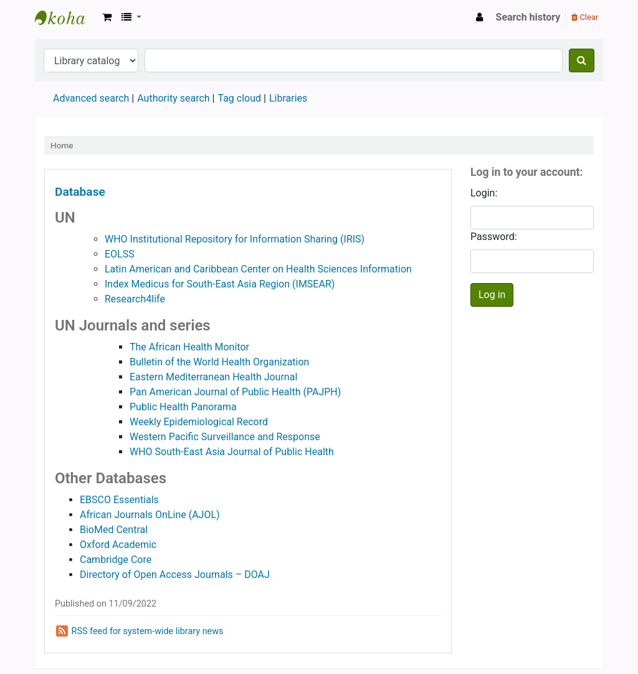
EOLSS (120, 254)
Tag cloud (239, 98)
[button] (107, 17)
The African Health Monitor (189, 347)
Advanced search (91, 98)
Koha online (66, 17)
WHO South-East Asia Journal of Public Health (232, 452)
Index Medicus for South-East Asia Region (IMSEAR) (220, 284)
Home (62, 145)
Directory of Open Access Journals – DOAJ (175, 574)
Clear (584, 17)
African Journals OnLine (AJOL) (150, 515)
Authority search (173, 98)
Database (80, 192)
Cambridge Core (115, 560)
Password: (493, 237)
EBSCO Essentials (119, 500)
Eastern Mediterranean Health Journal (213, 377)
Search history (528, 17)
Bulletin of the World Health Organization (219, 362)
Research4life (135, 299)
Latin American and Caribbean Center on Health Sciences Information (258, 269)
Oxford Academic (118, 545)
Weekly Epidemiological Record (199, 422)
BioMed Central (114, 530)
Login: (483, 193)
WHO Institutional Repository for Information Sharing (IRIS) (234, 239)
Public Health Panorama (183, 407)
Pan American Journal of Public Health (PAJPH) (235, 392)
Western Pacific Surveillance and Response (225, 437)
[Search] (581, 60)
